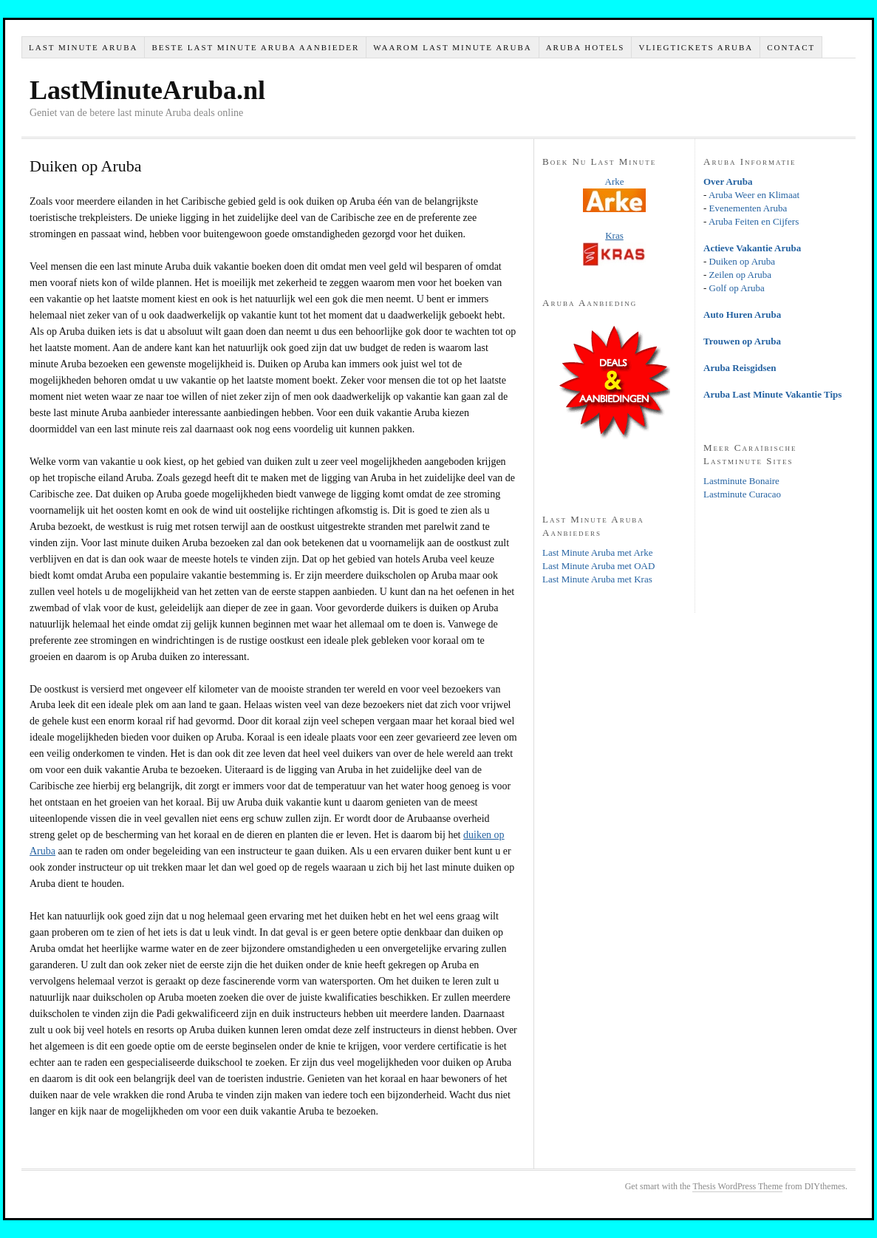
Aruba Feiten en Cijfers (754, 221)
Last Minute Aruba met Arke (597, 552)
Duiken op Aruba (742, 261)
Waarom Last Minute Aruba (452, 47)
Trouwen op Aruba (742, 341)
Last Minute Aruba (83, 47)
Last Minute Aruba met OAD (598, 565)
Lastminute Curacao (742, 494)
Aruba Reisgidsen (740, 367)
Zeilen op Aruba (740, 274)
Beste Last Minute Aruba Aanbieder (255, 47)
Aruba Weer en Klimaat (754, 194)
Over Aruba (728, 181)
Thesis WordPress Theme (737, 1186)
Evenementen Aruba (748, 208)
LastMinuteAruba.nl (147, 90)
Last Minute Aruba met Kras (597, 579)
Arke (614, 181)
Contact (791, 47)
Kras (614, 235)
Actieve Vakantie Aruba (752, 248)
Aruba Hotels (585, 47)
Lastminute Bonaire (741, 480)
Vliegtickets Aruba (695, 47)
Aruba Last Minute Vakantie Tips (772, 394)
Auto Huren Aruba (742, 314)
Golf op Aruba (737, 287)
